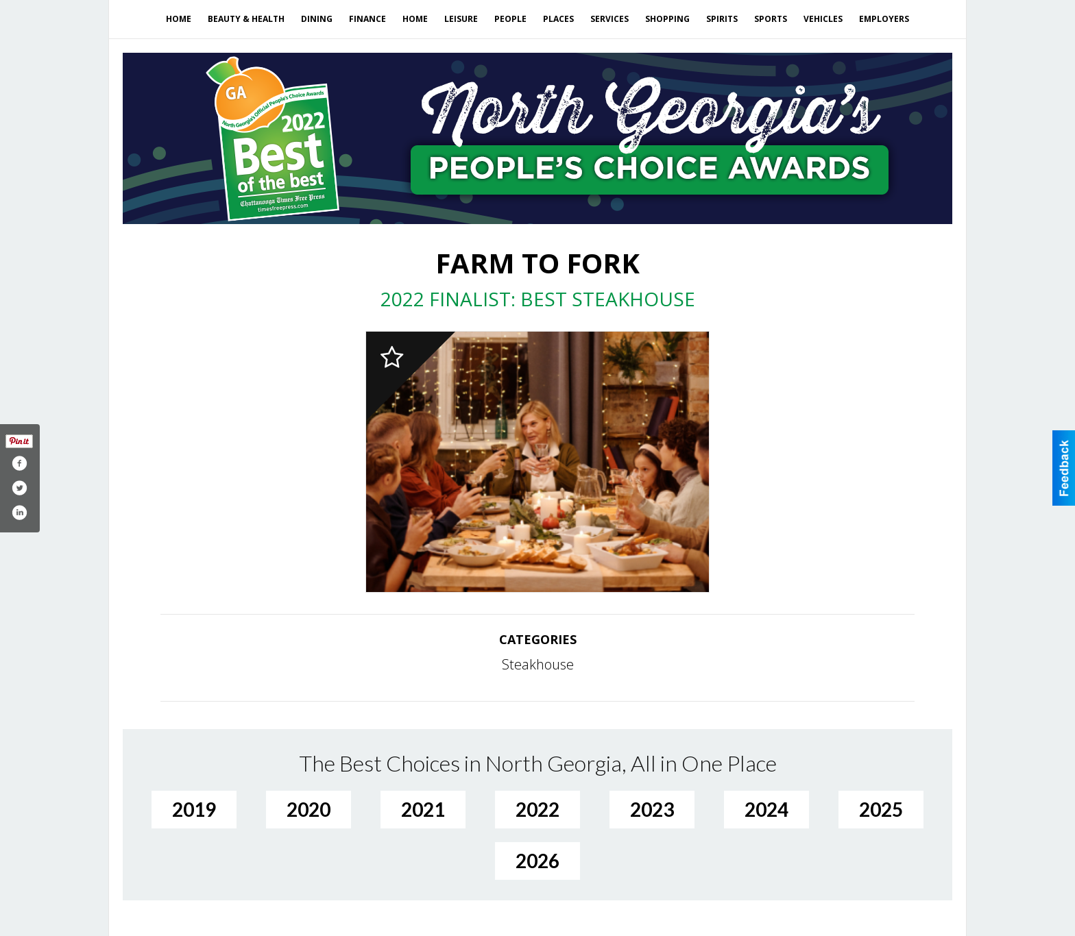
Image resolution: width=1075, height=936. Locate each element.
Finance (367, 19)
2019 (194, 809)
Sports (770, 19)
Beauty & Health (246, 19)
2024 (766, 809)
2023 (652, 809)
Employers (884, 19)
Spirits (722, 19)
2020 (308, 809)
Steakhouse (538, 664)
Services (609, 19)
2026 (537, 860)
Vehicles (823, 19)
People (510, 19)
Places (558, 19)
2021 (423, 809)
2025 (881, 809)
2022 (537, 809)
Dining (317, 19)
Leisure (461, 19)
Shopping (667, 19)
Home (178, 19)
